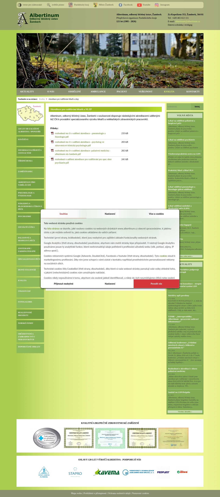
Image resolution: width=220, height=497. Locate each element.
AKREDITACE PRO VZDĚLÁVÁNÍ (26, 183)
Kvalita (42, 99)
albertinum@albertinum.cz (187, 21)
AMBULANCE (98, 91)
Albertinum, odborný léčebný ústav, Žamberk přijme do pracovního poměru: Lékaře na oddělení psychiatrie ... (184, 145)
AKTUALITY (27, 91)
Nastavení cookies (140, 493)
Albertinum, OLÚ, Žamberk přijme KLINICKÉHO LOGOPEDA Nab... (184, 230)
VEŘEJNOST (145, 91)
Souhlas (63, 213)
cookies (163, 255)
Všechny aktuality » (185, 412)
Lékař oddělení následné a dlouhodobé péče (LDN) (180, 207)
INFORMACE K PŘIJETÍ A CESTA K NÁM (29, 151)
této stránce (53, 228)
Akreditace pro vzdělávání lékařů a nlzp (63, 99)
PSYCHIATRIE (24, 216)
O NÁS (50, 91)
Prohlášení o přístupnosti (95, 493)
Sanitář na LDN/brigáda (179, 392)
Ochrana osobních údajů (119, 493)
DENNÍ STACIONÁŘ (27, 270)
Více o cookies (156, 213)
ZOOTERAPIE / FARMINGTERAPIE (27, 249)
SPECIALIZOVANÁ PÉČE (29, 259)
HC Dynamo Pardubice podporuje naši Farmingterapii (183, 270)
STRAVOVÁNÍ (24, 291)
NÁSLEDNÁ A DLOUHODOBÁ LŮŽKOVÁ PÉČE (30, 206)
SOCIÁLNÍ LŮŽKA (26, 227)
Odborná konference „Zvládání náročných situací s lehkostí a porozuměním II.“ (182, 345)
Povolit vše (156, 283)
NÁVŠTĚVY (23, 139)
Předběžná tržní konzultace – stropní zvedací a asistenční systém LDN (184, 284)
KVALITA (169, 91)
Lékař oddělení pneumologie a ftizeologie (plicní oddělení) (181, 188)
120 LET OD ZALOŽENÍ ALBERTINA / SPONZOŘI (29, 130)
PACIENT (122, 91)
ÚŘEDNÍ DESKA (25, 161)
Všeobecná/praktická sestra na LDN (184, 154)
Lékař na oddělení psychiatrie (181, 140)
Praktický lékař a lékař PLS (180, 170)
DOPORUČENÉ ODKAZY (29, 347)
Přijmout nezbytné (63, 283)
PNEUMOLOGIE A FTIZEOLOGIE (26, 194)
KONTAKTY (193, 91)
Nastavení (110, 213)
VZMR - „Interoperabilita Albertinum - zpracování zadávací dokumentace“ (183, 319)
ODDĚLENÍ (74, 91)
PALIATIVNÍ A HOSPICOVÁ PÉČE (26, 239)
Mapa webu (76, 493)
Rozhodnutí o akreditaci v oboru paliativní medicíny (182, 369)
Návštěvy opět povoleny (178, 295)
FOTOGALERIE (25, 302)
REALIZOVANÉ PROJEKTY (25, 313)
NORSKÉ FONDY (25, 323)
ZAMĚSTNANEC (25, 171)
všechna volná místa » (185, 256)
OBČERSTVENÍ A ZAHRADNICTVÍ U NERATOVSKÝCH (26, 337)
